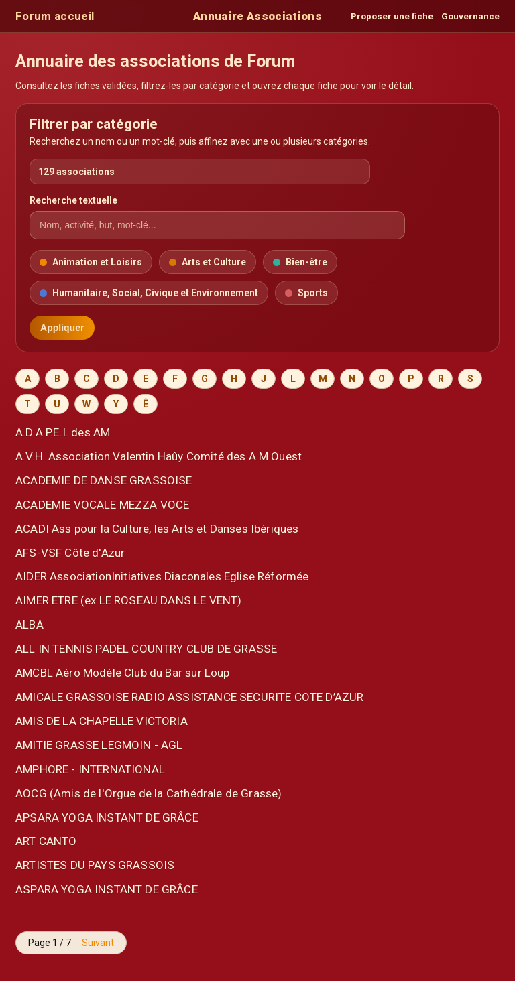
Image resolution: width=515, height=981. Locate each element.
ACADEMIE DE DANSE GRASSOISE (103, 480)
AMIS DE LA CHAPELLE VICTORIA (101, 721)
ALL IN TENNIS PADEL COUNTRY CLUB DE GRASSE (146, 648)
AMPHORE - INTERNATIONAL (90, 769)
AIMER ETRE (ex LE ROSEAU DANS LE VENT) (128, 600)
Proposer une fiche (392, 16)
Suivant (98, 942)
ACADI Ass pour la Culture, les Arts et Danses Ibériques (156, 528)
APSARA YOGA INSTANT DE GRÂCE (106, 817)
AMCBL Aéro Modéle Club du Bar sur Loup (122, 672)
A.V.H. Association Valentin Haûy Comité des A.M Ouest (158, 456)
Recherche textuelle (73, 200)
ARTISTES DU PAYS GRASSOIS (94, 865)
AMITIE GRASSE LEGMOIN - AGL (99, 745)
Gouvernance (470, 16)
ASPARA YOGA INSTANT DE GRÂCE (106, 889)
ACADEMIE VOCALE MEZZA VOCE (102, 504)
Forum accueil (54, 16)
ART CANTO (46, 841)
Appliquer (62, 327)
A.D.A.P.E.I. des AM (62, 432)
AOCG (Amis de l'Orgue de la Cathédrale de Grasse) (148, 793)
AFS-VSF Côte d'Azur (70, 553)
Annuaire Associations (257, 16)
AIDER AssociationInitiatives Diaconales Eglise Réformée (161, 576)
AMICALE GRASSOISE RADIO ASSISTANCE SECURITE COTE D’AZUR (189, 697)
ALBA (29, 624)
